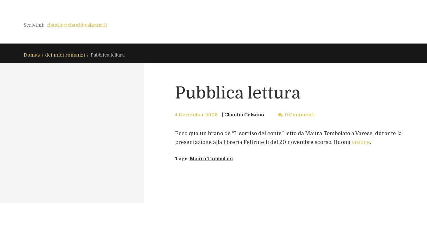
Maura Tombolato (211, 158)
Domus (32, 55)
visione (361, 142)
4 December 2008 (196, 114)
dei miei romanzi (65, 55)
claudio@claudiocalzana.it (76, 25)
